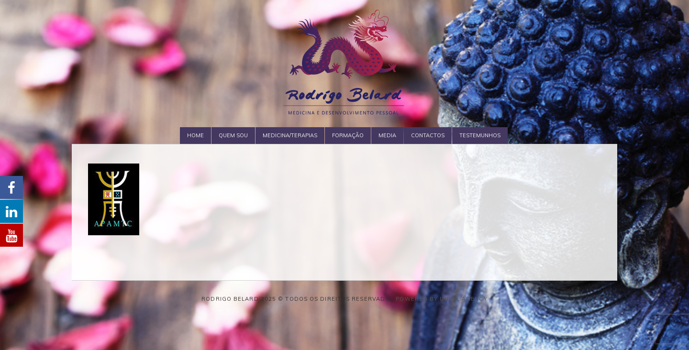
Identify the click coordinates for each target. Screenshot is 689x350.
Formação (348, 135)
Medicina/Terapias (290, 135)
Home (195, 135)
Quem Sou (233, 135)
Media (387, 135)
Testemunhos (479, 135)
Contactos (428, 135)
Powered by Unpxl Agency (441, 298)
